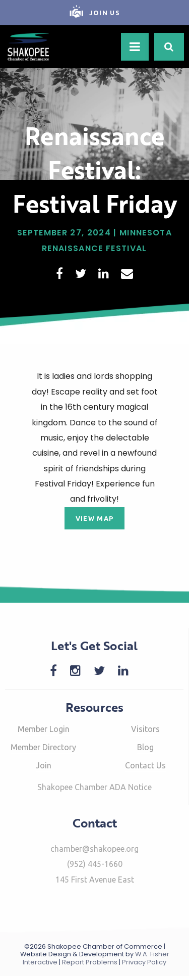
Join (43, 765)
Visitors (145, 729)
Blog (145, 747)
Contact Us (145, 765)
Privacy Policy (144, 962)
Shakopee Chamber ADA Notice (94, 787)
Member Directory (43, 747)
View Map (95, 518)
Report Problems (89, 962)
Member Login (44, 729)
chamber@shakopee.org (94, 848)
